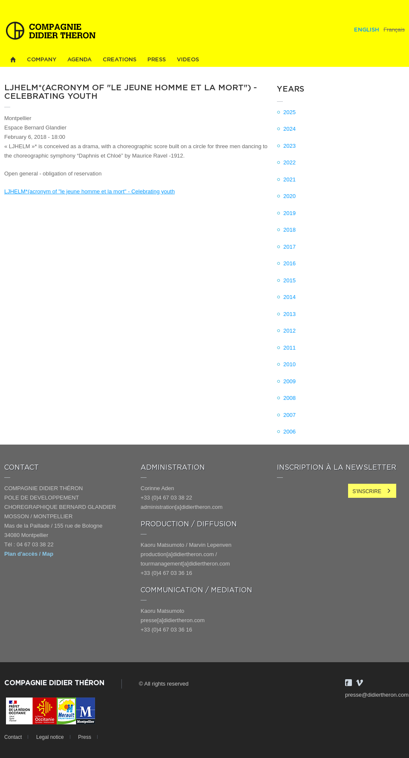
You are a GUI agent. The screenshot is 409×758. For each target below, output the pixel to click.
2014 (289, 297)
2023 (289, 146)
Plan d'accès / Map (28, 554)
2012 (289, 330)
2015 (289, 280)
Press (156, 60)
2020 (289, 196)
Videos (188, 60)
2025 (289, 112)
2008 (289, 398)
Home (12, 59)
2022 (289, 162)
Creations (119, 60)
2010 (289, 364)
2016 (289, 263)
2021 (289, 179)
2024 (289, 129)
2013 (289, 314)
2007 (289, 415)
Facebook (348, 682)
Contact (13, 737)
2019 (289, 213)
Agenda (79, 60)
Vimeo (359, 682)
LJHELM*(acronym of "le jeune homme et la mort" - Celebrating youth (89, 191)
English (366, 30)
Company (41, 60)
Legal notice (50, 737)
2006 (289, 431)
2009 (289, 381)
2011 (289, 348)
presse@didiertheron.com (377, 695)
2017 (289, 247)
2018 (289, 230)
